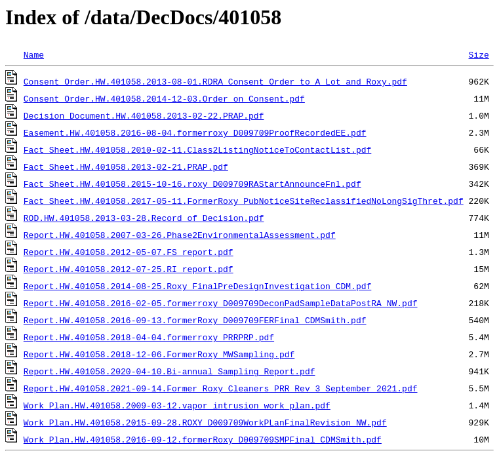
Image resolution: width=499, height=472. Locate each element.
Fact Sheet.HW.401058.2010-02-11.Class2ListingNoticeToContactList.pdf (197, 149)
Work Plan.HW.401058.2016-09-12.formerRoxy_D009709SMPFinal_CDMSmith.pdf (203, 439)
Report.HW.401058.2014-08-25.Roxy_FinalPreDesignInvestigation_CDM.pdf (197, 286)
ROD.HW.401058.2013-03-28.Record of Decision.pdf (144, 218)
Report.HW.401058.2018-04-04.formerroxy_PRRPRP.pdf (149, 337)
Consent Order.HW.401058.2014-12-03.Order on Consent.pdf (164, 98)
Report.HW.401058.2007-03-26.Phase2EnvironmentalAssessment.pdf (180, 235)
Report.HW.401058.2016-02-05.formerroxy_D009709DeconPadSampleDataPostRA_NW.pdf (221, 303)
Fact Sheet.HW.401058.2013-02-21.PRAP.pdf (126, 166)
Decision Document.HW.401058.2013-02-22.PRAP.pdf (144, 115)
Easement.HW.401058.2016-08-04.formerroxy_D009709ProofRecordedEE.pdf (195, 132)
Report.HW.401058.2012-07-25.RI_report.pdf (128, 269)
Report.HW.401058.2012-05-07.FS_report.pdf (128, 252)
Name (34, 54)
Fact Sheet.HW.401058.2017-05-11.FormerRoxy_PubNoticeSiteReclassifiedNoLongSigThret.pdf (244, 200)
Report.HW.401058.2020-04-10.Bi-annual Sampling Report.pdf (169, 371)
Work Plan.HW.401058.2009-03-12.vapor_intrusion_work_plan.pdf (177, 405)
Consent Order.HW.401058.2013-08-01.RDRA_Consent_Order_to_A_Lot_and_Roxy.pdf (215, 81)
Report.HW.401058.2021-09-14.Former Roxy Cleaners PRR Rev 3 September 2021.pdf (221, 388)
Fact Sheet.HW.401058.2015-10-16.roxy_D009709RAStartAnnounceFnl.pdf (192, 183)
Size (478, 54)
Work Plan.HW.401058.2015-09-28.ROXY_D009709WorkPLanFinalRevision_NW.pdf (205, 422)
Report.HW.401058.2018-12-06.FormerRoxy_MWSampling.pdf (159, 354)
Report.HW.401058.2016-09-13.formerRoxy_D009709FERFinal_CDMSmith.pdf (195, 320)
